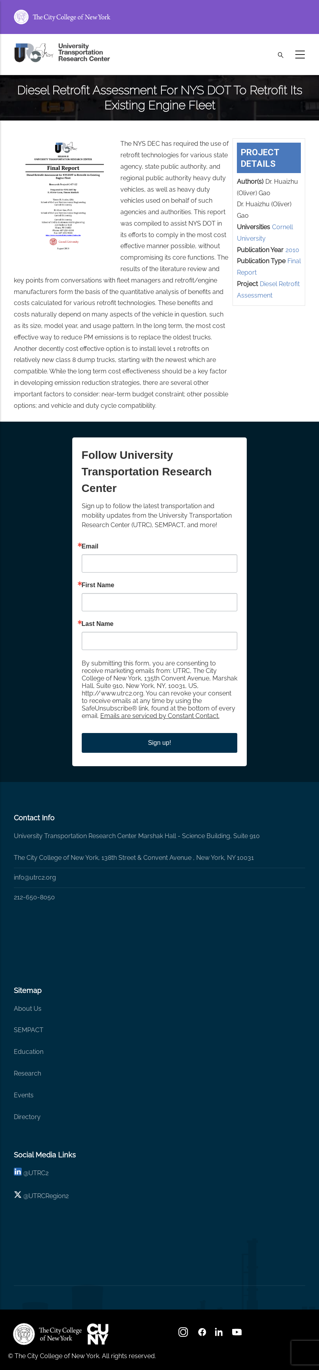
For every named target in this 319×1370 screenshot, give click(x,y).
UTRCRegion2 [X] (48, 1196)
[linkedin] (18, 1173)
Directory (27, 1117)
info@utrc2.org (35, 877)
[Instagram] (184, 1334)
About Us (27, 1008)
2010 (292, 250)
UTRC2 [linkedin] (38, 1173)
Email (90, 546)
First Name (98, 585)
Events (24, 1095)
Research (27, 1073)
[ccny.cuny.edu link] (159, 17)
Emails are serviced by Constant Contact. (160, 716)
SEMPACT (28, 1030)
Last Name (98, 624)
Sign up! (159, 742)
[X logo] (18, 1196)
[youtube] (237, 1334)
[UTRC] (47, 1334)
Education (28, 1051)
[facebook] (202, 1334)
